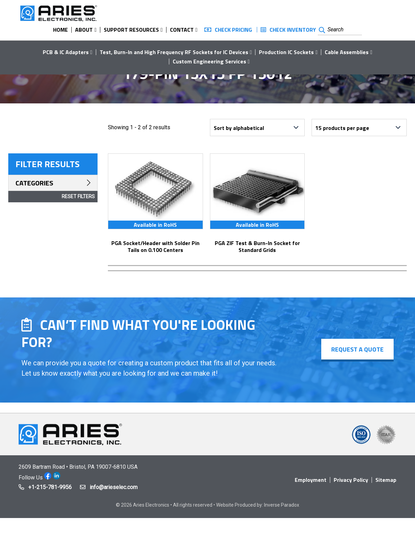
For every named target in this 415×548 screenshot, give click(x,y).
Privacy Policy (351, 480)
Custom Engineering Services (209, 61)
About (84, 30)
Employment (310, 480)
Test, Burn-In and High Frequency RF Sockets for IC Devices (174, 52)
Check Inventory (293, 30)
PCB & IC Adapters (66, 52)
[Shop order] (257, 127)
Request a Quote (357, 349)
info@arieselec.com (114, 487)
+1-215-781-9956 (50, 487)
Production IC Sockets (286, 52)
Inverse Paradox (281, 505)
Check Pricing (233, 30)
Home (60, 30)
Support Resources (131, 30)
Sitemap (385, 480)
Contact (182, 30)
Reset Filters (78, 196)
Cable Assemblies (346, 52)
